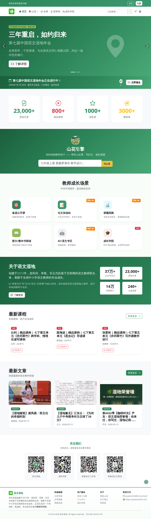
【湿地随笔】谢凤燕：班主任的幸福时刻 (29, 415)
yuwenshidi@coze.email (136, 496)
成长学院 (68, 11)
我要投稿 (58, 503)
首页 (22, 11)
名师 (44, 11)
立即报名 (134, 82)
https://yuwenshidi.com (136, 499)
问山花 (106, 163)
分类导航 (58, 496)
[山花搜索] (117, 11)
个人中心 (81, 499)
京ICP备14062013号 (94, 514)
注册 (139, 3)
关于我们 (104, 499)
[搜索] (68, 163)
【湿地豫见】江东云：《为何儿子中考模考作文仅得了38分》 (75, 416)
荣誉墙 (55, 11)
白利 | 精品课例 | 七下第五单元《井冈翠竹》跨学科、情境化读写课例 (30, 336)
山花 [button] (33, 11)
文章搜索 (58, 499)
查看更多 (134, 315)
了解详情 (19, 64)
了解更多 (17, 295)
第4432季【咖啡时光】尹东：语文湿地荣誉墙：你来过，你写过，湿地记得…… (119, 416)
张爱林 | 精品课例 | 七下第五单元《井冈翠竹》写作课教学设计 (121, 336)
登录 (131, 3)
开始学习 (17, 350)
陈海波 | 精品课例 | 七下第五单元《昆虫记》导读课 (75, 334)
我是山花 (104, 496)
